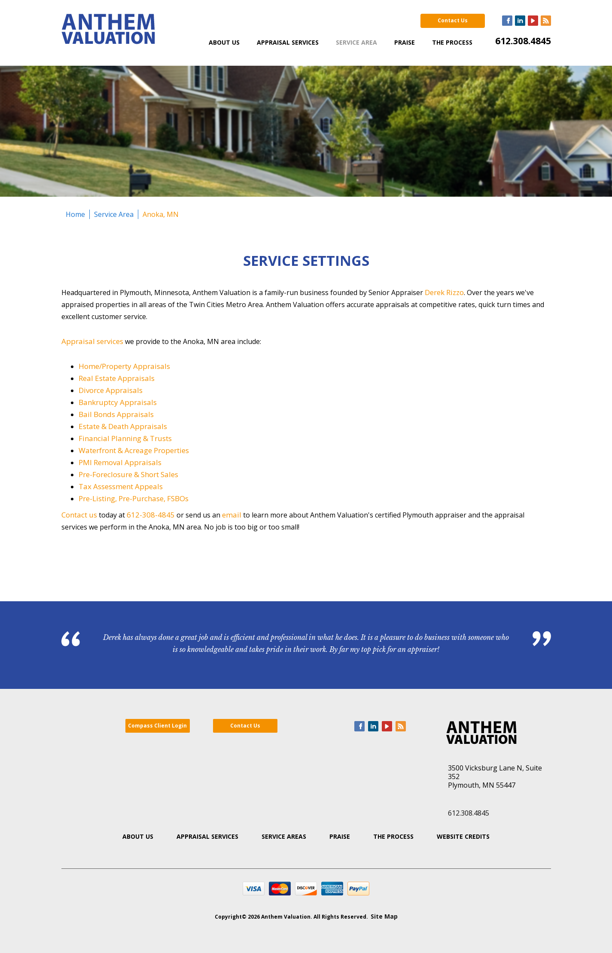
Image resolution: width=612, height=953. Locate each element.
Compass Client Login (157, 725)
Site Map (384, 916)
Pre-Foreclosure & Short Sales (128, 474)
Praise (404, 42)
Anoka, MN (161, 214)
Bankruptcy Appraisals (118, 402)
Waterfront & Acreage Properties (134, 450)
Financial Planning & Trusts (125, 438)
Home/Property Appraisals (124, 366)
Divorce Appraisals (111, 390)
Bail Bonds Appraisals (116, 414)
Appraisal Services (288, 42)
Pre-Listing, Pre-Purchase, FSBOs (134, 498)
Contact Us (453, 20)
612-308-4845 (151, 515)
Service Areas (284, 836)
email (231, 515)
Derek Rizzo (444, 292)
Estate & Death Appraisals (123, 426)
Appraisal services (92, 341)
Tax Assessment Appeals (121, 486)
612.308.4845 (523, 41)
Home (75, 214)
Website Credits (463, 836)
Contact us (79, 515)
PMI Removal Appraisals (120, 462)
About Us (224, 42)
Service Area (356, 42)
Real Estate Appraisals (117, 378)
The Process (452, 42)
